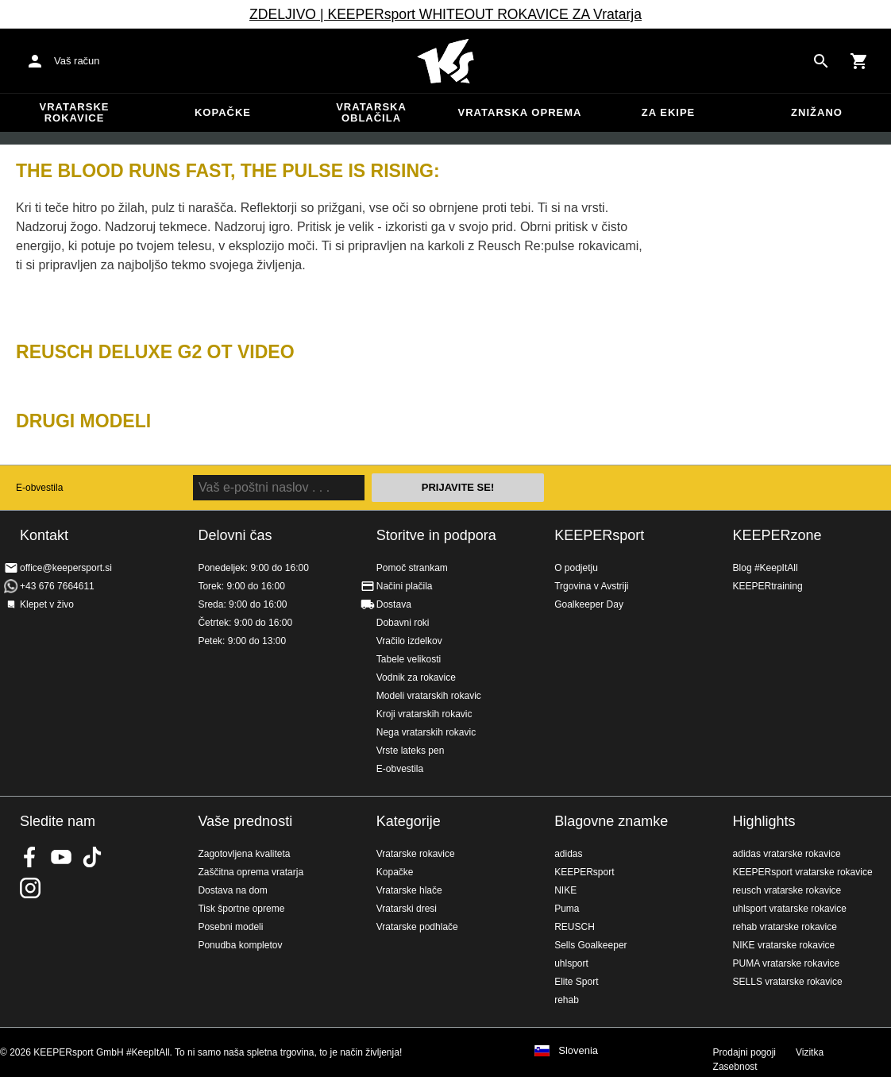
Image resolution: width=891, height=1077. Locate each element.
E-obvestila (39, 487)
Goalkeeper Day (588, 604)
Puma (566, 908)
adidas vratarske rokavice (787, 853)
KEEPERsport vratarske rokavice (803, 872)
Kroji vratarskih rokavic (424, 714)
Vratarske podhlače (417, 926)
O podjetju (576, 567)
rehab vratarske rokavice (785, 926)
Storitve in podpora (436, 535)
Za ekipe (668, 112)
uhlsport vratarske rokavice (790, 908)
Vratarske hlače (409, 890)
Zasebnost (735, 1066)
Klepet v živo (47, 604)
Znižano (817, 112)
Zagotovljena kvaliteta (244, 853)
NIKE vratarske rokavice (784, 945)
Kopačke (223, 112)
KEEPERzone (777, 535)
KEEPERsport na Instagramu (30, 888)
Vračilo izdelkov (409, 641)
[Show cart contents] (859, 61)
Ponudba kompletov (240, 945)
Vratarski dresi (406, 908)
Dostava (393, 604)
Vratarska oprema (520, 112)
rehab (566, 1000)
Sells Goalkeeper (590, 945)
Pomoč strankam (412, 567)
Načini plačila (404, 586)
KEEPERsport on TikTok (92, 857)
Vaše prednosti (245, 821)
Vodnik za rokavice (416, 677)
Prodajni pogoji (744, 1052)
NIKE (565, 890)
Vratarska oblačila (371, 112)
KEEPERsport (599, 535)
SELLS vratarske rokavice (788, 981)
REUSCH (574, 926)
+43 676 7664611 (57, 586)
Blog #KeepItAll (765, 567)
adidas (568, 853)
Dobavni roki (403, 622)
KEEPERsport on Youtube (61, 857)
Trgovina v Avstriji (591, 586)
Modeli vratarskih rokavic (428, 695)
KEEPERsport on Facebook (30, 857)
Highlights (764, 821)
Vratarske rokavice (75, 112)
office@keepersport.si (66, 567)
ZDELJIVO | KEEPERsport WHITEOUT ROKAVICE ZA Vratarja (445, 14)
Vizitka (810, 1052)
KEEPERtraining (768, 586)
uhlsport (571, 963)
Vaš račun (77, 61)
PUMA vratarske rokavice (786, 963)
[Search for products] (821, 61)
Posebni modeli (230, 926)
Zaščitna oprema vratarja (250, 872)
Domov (445, 61)
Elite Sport (576, 981)
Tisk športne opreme (241, 908)
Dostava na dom (232, 890)
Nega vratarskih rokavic (426, 732)
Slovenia (578, 1050)
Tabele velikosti (408, 659)
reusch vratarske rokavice (787, 890)
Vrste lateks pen (410, 750)
